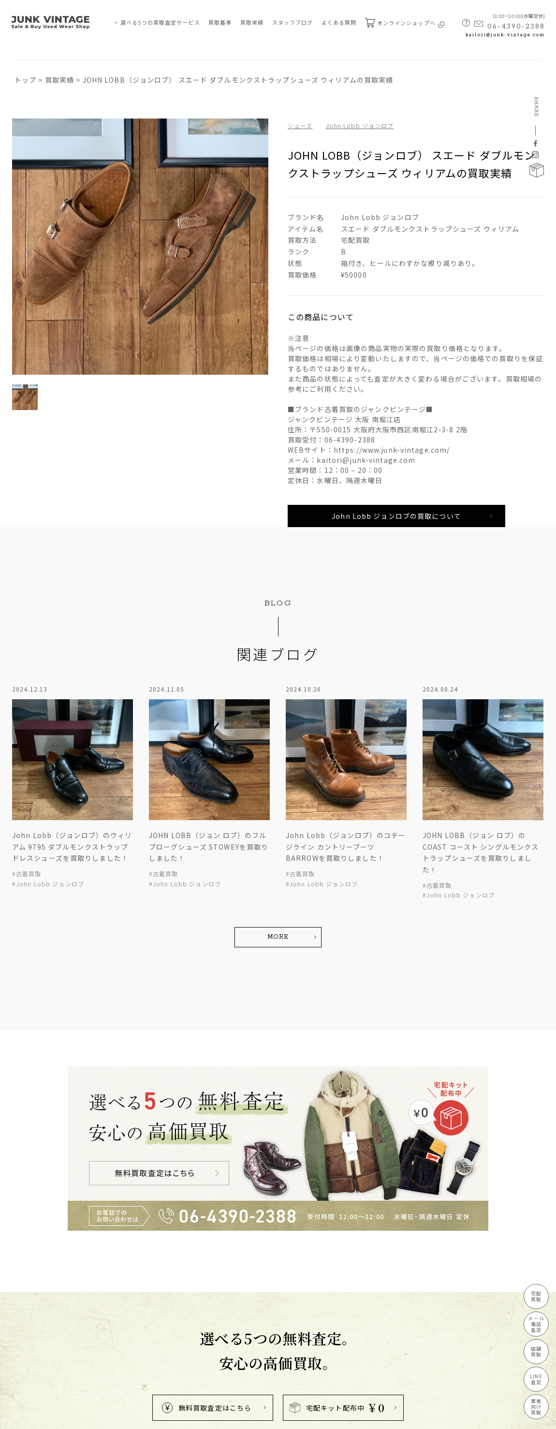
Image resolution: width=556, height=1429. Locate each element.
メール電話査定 (536, 1323)
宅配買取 (536, 1296)
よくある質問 (339, 22)
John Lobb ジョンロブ (360, 125)
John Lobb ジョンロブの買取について (396, 516)
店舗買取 (536, 1351)
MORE (278, 937)
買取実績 (251, 22)
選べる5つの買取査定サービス (160, 22)
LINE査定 (536, 1378)
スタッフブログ (292, 22)
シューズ (300, 125)
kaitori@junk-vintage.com (505, 35)
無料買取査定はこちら (206, 1407)
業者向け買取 (536, 1406)
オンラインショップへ (404, 23)
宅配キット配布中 (337, 1407)
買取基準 (220, 22)
